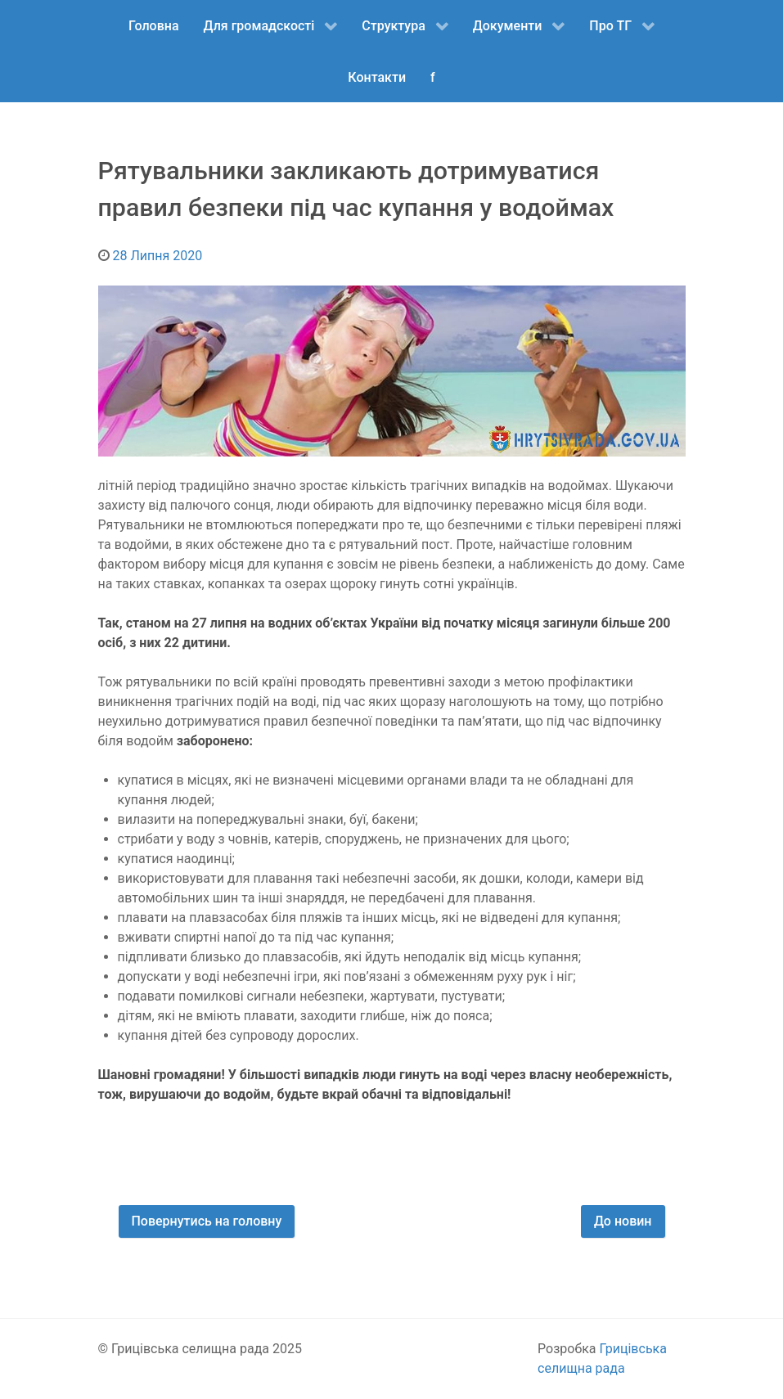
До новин (623, 1221)
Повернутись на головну (207, 1221)
